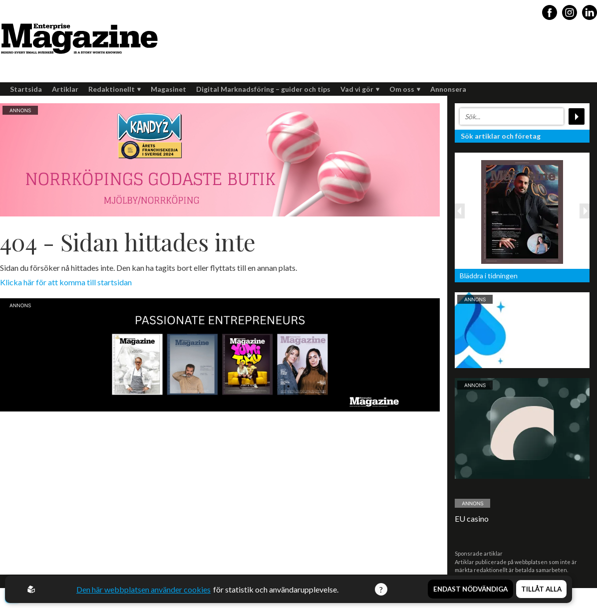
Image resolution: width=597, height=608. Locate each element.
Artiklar (65, 89)
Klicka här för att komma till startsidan (66, 282)
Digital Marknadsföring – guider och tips (263, 89)
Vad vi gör (359, 89)
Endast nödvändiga (470, 590)
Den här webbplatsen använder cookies (144, 589)
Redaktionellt (114, 89)
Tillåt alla (541, 590)
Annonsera (448, 89)
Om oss (404, 89)
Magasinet (168, 89)
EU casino (472, 518)
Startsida (26, 89)
